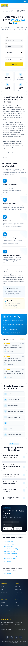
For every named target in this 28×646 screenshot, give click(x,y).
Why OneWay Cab (20, 595)
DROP (6, 43)
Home (2, 11)
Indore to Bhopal (5, 627)
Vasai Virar (12, 11)
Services (3, 602)
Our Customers (5, 608)
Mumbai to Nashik (19, 627)
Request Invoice (19, 608)
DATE (6, 50)
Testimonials (4, 605)
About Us (17, 586)
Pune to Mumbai (5, 624)
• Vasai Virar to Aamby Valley (10, 549)
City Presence (18, 611)
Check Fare (14, 64)
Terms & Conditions (6, 611)
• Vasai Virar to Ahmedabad (10, 553)
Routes (8, 11)
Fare (16, 602)
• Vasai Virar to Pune (8, 541)
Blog (2, 589)
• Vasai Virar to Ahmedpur (9, 558)
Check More (7, 561)
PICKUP (6, 37)
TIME (6, 56)
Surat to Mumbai (18, 622)
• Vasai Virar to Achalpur (9, 551)
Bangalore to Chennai (20, 629)
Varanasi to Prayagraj (6, 629)
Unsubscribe (4, 592)
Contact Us (18, 589)
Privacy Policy (18, 592)
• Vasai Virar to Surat (8, 546)
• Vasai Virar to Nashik (8, 544)
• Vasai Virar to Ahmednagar (10, 556)
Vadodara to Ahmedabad (7, 622)
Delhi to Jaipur (18, 624)
